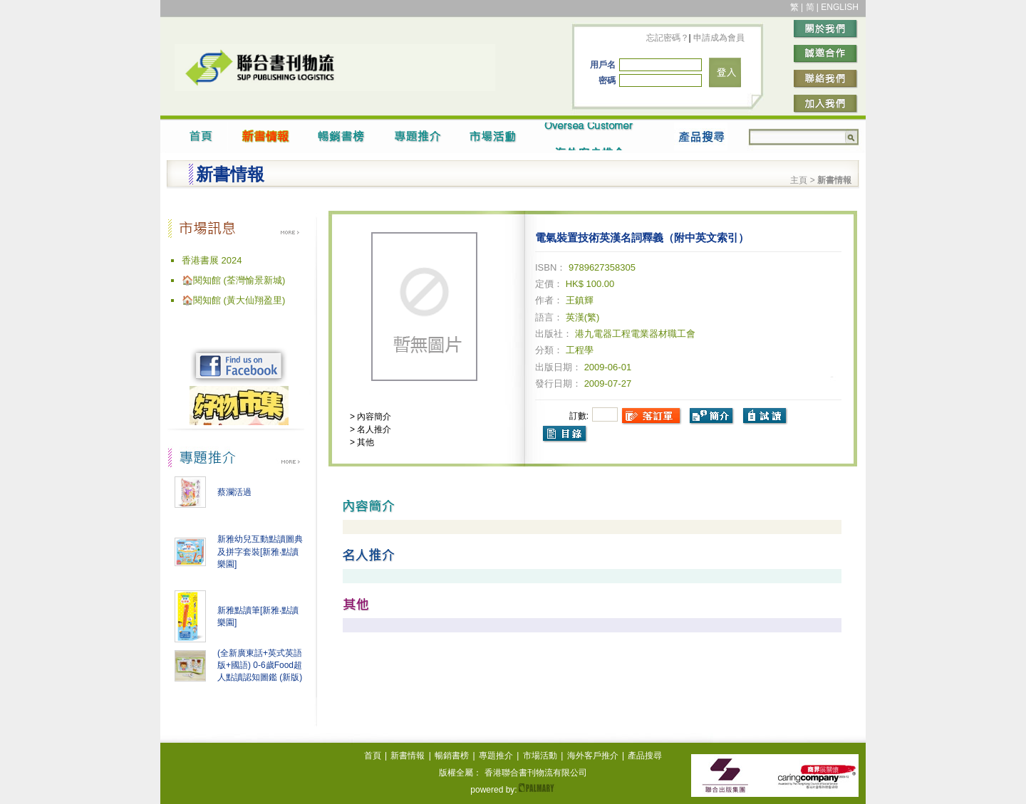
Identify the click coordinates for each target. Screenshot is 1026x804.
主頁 (798, 180)
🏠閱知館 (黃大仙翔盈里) (233, 300)
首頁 (372, 756)
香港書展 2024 (212, 260)
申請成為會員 (718, 38)
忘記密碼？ (667, 38)
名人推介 (373, 429)
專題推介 (496, 756)
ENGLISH (840, 7)
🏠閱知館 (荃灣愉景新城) (233, 280)
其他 (364, 442)
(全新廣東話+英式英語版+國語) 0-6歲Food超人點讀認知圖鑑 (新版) (259, 665)
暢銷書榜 (452, 756)
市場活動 (540, 756)
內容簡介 (373, 417)
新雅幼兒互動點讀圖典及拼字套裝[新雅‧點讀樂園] (260, 551)
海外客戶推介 (592, 756)
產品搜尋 (645, 756)
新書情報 (407, 756)
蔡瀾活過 (234, 492)
